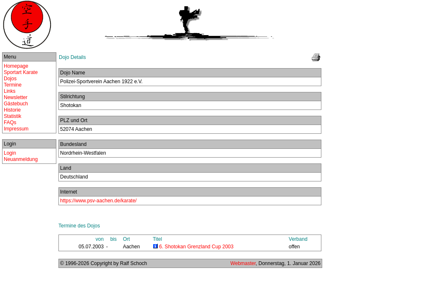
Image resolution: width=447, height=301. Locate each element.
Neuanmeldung (21, 159)
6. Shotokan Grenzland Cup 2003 (196, 247)
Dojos (10, 79)
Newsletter (16, 97)
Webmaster (242, 263)
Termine (13, 85)
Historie (12, 110)
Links (9, 91)
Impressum (16, 129)
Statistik (12, 116)
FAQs (10, 122)
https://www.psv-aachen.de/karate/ (98, 201)
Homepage (16, 66)
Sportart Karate (21, 72)
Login (10, 153)
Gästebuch (16, 104)
